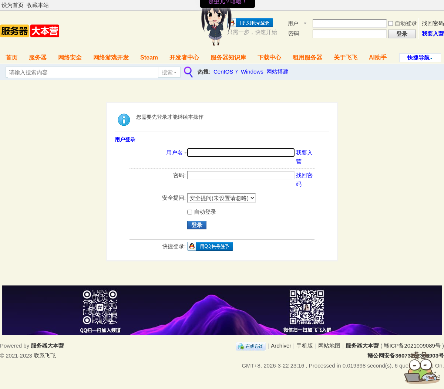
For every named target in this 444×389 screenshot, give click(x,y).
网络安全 (70, 57)
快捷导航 (418, 57)
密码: (179, 175)
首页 (11, 57)
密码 (293, 33)
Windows (252, 71)
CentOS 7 (225, 71)
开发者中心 (184, 57)
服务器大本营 (362, 345)
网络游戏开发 (111, 57)
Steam (149, 57)
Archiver (281, 345)
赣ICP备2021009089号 (412, 345)
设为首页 (12, 5)
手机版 (304, 345)
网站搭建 (277, 71)
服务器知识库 (228, 57)
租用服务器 (307, 57)
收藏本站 (38, 5)
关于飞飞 (345, 57)
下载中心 (269, 57)
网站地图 (329, 345)
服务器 (38, 57)
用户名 (293, 23)
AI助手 (378, 57)
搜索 (167, 72)
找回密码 (433, 23)
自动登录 (402, 23)
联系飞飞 (45, 355)
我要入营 (433, 33)
